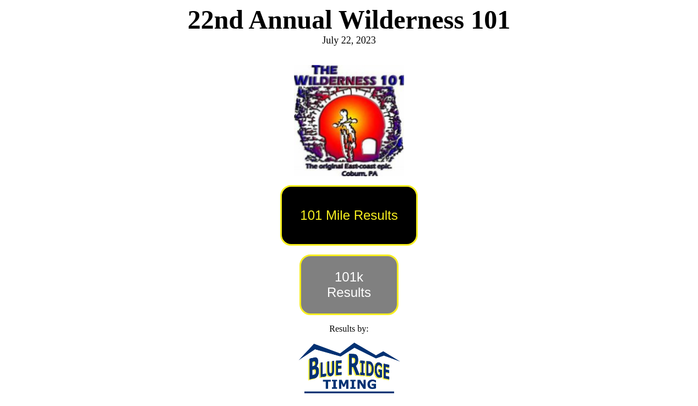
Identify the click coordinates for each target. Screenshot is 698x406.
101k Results (349, 284)
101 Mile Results (348, 215)
